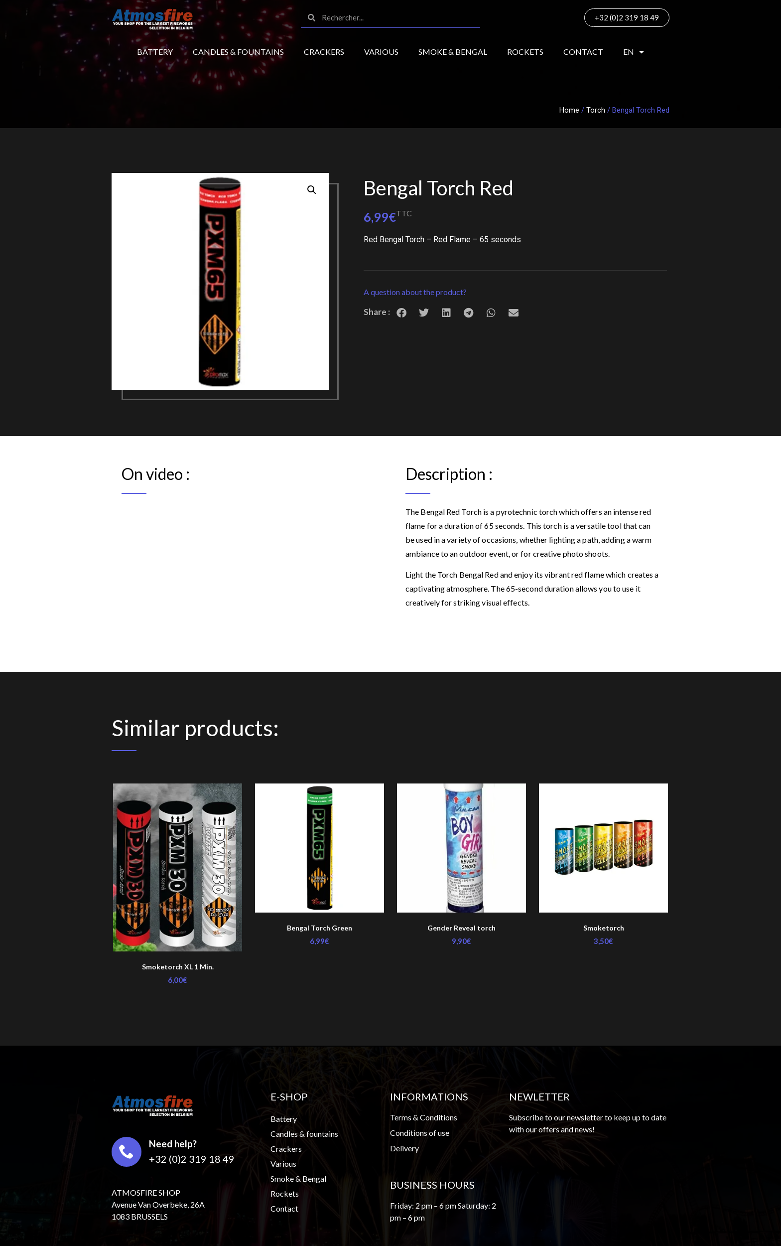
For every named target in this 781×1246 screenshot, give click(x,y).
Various (381, 51)
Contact (583, 51)
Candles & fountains (238, 51)
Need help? (173, 1143)
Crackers (324, 51)
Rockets (525, 51)
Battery (155, 51)
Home (569, 110)
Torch (595, 110)
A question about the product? (415, 292)
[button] (515, 292)
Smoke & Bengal (452, 51)
